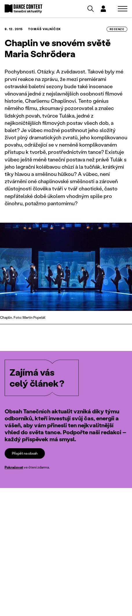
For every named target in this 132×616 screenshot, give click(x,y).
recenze (117, 29)
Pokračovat (14, 467)
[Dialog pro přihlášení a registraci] (103, 8)
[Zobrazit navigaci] (122, 8)
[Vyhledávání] (90, 8)
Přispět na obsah (25, 453)
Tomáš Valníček (44, 29)
